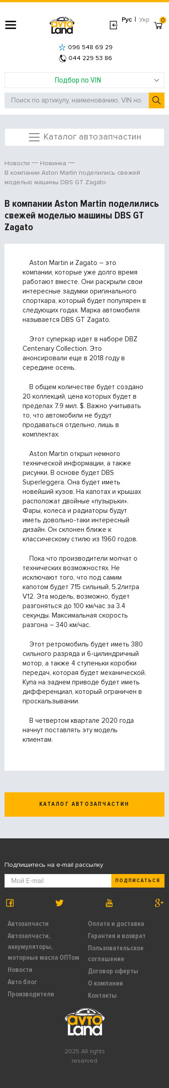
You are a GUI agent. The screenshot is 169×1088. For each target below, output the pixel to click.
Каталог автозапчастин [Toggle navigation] (84, 137)
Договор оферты (113, 971)
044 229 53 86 (85, 58)
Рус (127, 19)
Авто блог (22, 982)
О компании (105, 983)
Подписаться (137, 880)
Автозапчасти (28, 924)
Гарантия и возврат (117, 936)
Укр (144, 19)
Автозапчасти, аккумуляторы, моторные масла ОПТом (43, 947)
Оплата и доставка (116, 924)
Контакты (102, 995)
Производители (31, 994)
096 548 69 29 (86, 47)
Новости (20, 970)
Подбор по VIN (107, 80)
